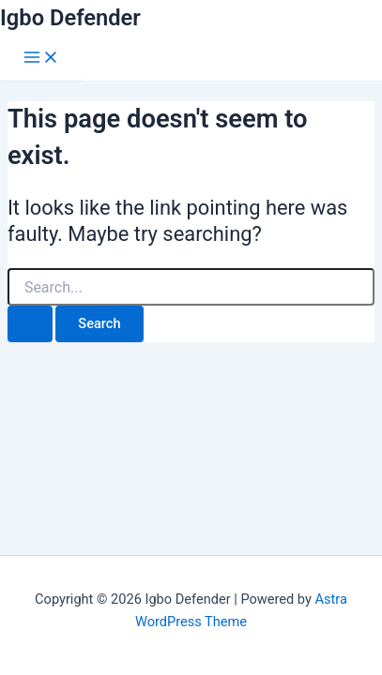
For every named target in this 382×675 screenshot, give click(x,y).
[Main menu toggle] (41, 59)
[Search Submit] (30, 324)
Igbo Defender (70, 18)
